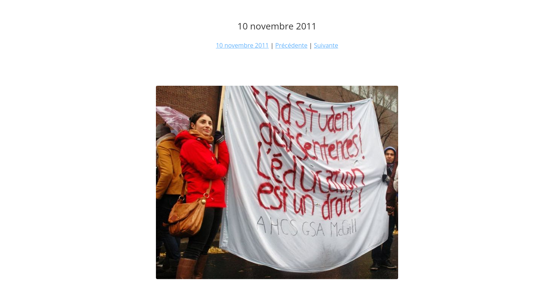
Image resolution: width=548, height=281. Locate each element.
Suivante (326, 45)
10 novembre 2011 (242, 45)
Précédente (291, 45)
